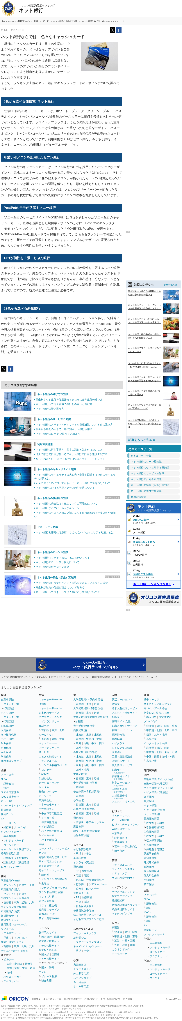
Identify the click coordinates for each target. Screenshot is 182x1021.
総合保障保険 (151, 871)
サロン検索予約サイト (125, 877)
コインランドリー (49, 721)
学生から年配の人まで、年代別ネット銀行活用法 (64, 429)
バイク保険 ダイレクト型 (158, 787)
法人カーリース (121, 815)
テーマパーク (119, 953)
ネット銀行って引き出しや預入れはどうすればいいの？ (68, 592)
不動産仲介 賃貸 (10, 911)
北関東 (18, 963)
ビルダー (8, 959)
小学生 (100, 822)
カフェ (43, 852)
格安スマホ (165, 717)
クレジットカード (11, 831)
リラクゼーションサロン (87, 941)
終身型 (150, 823)
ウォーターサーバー (50, 699)
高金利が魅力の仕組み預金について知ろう (60, 587)
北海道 (80, 734)
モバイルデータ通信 (155, 708)
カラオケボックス (122, 949)
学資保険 (6, 756)
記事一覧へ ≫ (171, 285)
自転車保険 (7, 725)
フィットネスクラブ (85, 933)
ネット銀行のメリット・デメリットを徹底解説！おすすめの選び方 (74, 424)
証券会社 (8, 783)
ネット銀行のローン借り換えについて (57, 562)
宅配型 (45, 774)
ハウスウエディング (123, 891)
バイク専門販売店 (51, 830)
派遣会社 (117, 752)
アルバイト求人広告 (123, 801)
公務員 (80, 888)
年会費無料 (9, 836)
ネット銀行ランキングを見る (152, 584)
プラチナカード (159, 956)
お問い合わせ (91, 999)
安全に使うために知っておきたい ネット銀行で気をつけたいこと (74, 483)
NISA (4, 779)
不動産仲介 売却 (10, 880)
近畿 (24, 902)
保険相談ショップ (11, 760)
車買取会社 (45, 800)
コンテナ (46, 769)
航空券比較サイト (49, 941)
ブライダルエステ (122, 864)
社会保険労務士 (95, 879)
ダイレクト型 (11, 703)
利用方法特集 (45, 444)
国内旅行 (46, 936)
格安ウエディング (122, 896)
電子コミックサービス (52, 870)
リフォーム (7, 928)
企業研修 (117, 833)
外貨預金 (6, 809)
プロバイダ (150, 721)
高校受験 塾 (80, 730)
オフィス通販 (46, 901)
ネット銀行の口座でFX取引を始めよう (58, 433)
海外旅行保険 (8, 734)
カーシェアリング (49, 782)
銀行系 (7, 827)
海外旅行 (59, 936)
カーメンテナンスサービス (54, 848)
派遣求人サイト (121, 760)
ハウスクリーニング (50, 717)
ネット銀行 (158, 508)
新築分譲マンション (12, 941)
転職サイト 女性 (121, 721)
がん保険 (6, 752)
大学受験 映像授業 (84, 725)
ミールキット (46, 734)
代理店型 (8, 708)
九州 (31, 902)
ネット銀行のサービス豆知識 (54, 419)
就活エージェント (122, 699)
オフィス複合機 (48, 905)
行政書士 (81, 884)
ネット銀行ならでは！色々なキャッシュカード (63, 508)
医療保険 (6, 747)
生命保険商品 (151, 831)
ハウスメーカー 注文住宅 (14, 950)
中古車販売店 (46, 809)
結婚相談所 (118, 900)
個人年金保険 (151, 875)
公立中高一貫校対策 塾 (86, 791)
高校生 (80, 822)
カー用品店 (79, 982)
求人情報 (127, 999)
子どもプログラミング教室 (88, 919)
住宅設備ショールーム (14, 924)
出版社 (45, 883)
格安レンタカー (48, 791)
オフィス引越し (48, 896)
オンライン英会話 (83, 862)
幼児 (78, 853)
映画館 (115, 927)
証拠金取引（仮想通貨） (17, 862)
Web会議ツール (121, 828)
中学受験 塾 (80, 774)
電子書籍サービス (49, 865)
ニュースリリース (52, 999)
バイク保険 (7, 712)
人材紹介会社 (119, 790)
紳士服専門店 (81, 973)
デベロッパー (11, 981)
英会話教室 (79, 857)
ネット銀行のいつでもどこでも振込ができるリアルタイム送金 (72, 582)
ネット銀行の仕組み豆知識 (52, 498)
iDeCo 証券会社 (10, 796)
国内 (44, 967)
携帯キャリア (151, 699)
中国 (174, 730)
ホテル (43, 971)
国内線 (45, 954)
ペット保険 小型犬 (154, 809)
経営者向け (120, 837)
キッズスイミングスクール (87, 946)
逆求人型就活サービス (125, 708)
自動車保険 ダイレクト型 (158, 779)
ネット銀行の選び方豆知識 (52, 394)
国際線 (55, 954)
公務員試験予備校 (83, 910)
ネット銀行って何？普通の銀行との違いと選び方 (64, 404)
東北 (9, 963)
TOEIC (80, 879)
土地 (31, 885)
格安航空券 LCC (48, 949)
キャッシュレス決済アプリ (16, 849)
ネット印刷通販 (121, 820)
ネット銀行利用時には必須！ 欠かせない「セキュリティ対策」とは (75, 532)
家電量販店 (79, 964)
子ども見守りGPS (49, 918)
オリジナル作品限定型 (54, 879)
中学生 (90, 822)
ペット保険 (7, 738)
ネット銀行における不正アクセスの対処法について (65, 487)
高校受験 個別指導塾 (85, 752)
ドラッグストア (82, 968)
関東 (135, 931)
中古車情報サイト (49, 804)
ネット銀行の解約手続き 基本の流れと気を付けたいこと (69, 449)
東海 (16, 902)
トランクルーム (48, 760)
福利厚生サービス (49, 909)
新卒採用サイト (121, 777)
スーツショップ (82, 977)
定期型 (160, 823)
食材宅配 (44, 725)
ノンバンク (20, 827)
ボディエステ (119, 873)
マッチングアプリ (122, 913)
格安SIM (151, 717)
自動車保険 (7, 699)
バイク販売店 (46, 826)
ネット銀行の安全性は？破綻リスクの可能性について (66, 503)
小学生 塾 (78, 800)
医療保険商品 (151, 818)
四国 (148, 734)
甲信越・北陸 (94, 738)
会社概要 (36, 999)
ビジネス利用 (49, 976)
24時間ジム (80, 937)
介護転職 (117, 738)
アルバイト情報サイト (125, 712)
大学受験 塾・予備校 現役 (88, 699)
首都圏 (7, 902)
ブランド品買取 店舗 (51, 892)
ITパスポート (93, 888)
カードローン (8, 823)
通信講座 (78, 866)
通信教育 (78, 817)
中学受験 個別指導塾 (85, 782)
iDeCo (147, 912)
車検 (41, 844)
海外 (51, 967)
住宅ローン (7, 814)
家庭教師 (78, 826)
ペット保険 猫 (152, 814)
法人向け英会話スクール (87, 914)
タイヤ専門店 (81, 986)
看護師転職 (118, 734)
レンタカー (45, 787)
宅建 (78, 875)
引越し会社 (45, 778)
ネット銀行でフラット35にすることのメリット (63, 557)
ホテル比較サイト (49, 945)
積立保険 (149, 884)
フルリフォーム (12, 933)
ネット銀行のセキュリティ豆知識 (56, 469)
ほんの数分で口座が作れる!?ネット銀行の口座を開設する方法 (71, 454)
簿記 (86, 875)
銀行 (6, 787)
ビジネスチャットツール (126, 824)
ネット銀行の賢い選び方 (50, 408)
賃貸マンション (10, 919)
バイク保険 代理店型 (156, 792)
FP (77, 871)
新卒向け (119, 850)
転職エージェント (122, 730)
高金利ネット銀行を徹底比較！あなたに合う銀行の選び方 (69, 399)
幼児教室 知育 (81, 835)
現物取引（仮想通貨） (16, 857)
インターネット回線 (155, 743)
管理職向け (120, 841)
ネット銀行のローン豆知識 (52, 552)
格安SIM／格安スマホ (156, 712)
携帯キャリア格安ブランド (159, 703)
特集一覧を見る (112, 394)
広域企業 (151, 738)
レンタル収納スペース (54, 765)
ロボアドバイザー (11, 866)
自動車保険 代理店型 (156, 783)
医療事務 (87, 871)
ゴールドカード (12, 844)
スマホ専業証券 (10, 792)
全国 (132, 945)
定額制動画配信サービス (53, 857)
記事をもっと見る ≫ (142, 439)
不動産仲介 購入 (10, 889)
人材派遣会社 (119, 796)
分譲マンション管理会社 (15, 898)
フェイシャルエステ (123, 869)
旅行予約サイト (48, 932)
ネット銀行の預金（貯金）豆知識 (56, 577)
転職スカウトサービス (125, 725)
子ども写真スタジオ (50, 861)
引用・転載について (110, 999)
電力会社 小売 (47, 914)
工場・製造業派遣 (122, 756)
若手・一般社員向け (126, 846)
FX (2, 818)
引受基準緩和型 (155, 827)
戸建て (23, 885)
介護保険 (149, 866)
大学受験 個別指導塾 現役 (88, 708)
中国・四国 (28, 968)
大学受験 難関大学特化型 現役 (90, 717)
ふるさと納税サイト (50, 756)
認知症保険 (150, 857)
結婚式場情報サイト (123, 909)
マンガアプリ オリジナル (53, 887)
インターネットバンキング (16, 805)
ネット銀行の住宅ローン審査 (52, 566)
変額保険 (149, 879)
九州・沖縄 (82, 747)
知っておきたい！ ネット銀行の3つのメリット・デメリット (70, 458)
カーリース (45, 795)
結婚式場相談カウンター (126, 904)
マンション (9, 885)
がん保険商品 (151, 844)
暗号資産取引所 (10, 853)
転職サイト (118, 717)
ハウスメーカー (12, 976)
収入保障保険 (154, 840)
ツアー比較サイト (49, 958)
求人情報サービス (122, 765)
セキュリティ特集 (47, 527)
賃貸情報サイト (10, 915)
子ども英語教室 (82, 849)
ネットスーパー (48, 743)
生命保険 (6, 743)
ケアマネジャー (98, 884)
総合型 (45, 874)
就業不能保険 (151, 853)
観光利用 (46, 980)
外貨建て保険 (151, 862)
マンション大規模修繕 (14, 906)
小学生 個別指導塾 (84, 809)
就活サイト (118, 703)
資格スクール (81, 892)
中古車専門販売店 (51, 813)
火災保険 (6, 730)
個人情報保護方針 (73, 999)
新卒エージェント (122, 784)
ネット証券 (7, 774)
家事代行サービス (49, 712)
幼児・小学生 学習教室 (86, 830)
